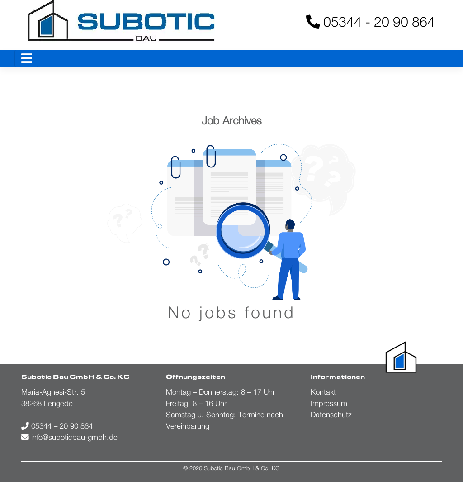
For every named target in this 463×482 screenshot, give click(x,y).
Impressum (329, 403)
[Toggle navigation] (26, 58)
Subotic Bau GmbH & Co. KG (242, 468)
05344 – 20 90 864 (57, 425)
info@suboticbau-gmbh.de (69, 437)
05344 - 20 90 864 (370, 21)
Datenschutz (331, 414)
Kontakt (323, 391)
